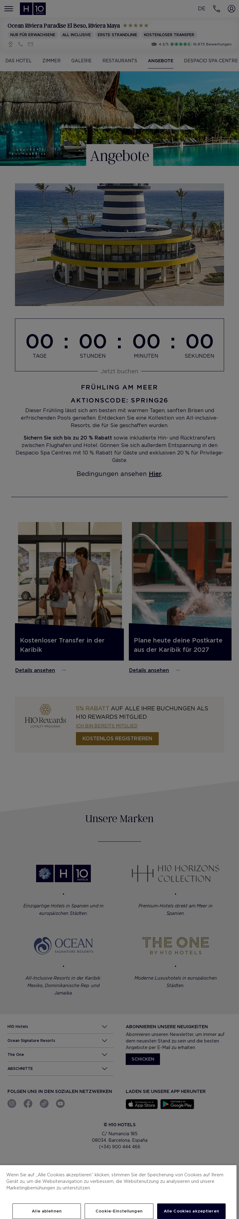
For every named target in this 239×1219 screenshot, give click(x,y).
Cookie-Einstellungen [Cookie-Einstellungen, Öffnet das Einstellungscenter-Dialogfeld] (119, 1211)
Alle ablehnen (47, 1211)
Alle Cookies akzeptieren (191, 1211)
